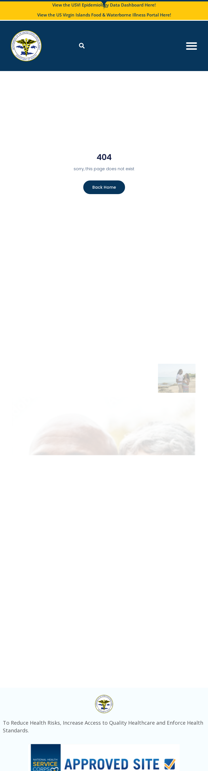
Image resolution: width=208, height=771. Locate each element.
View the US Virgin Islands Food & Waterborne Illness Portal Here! (104, 15)
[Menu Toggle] (191, 46)
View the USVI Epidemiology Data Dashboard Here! (104, 5)
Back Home (104, 187)
